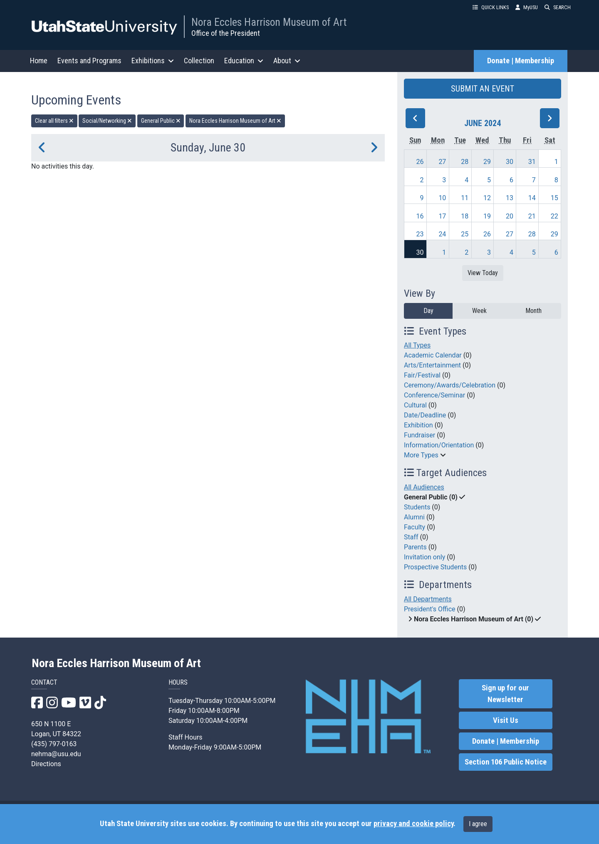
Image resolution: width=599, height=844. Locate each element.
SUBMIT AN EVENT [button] (482, 89)
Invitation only (424, 557)
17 (442, 216)
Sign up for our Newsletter (505, 693)
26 (420, 162)
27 (442, 162)
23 (420, 234)
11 (464, 198)
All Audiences (424, 487)
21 (532, 216)
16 (420, 216)
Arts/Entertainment (432, 365)
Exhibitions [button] (152, 60)
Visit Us (505, 720)
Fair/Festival (422, 375)
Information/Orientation (439, 445)
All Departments (428, 599)
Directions (46, 764)
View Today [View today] (483, 273)
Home (38, 60)
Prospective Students (435, 567)
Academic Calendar (433, 355)
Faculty (414, 527)
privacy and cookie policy (413, 823)
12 (487, 198)
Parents (415, 547)
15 (554, 198)
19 (487, 216)
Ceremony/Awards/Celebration (449, 385)
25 (464, 234)
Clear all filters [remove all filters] (54, 120)
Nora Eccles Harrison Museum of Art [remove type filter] (235, 120)
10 (442, 198)
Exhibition (418, 425)
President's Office (429, 609)
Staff (411, 537)
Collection (199, 60)
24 (442, 234)
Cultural (415, 405)
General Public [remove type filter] (161, 120)
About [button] (286, 60)
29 (487, 162)
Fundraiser (419, 435)
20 (509, 216)
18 (464, 216)
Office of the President (225, 33)
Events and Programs (89, 60)
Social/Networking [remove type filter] (107, 120)
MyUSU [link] (526, 7)
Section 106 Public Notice (506, 762)
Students (417, 507)
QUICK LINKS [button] (491, 7)
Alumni (414, 517)
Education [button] (243, 60)
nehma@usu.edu (56, 754)
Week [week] (479, 311)
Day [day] (428, 311)
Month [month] (533, 311)
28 (464, 162)
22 (554, 216)
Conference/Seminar (434, 395)
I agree (478, 824)
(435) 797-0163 (54, 744)
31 (532, 162)
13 (509, 198)
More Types (421, 455)
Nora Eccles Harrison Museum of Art (269, 22)
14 (532, 198)
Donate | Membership (520, 60)
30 (509, 162)
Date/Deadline (425, 415)
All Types (417, 345)
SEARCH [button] (558, 7)
